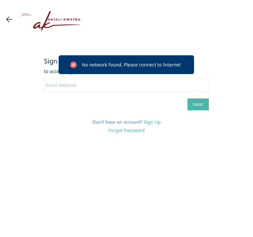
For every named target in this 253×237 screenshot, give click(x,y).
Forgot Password (126, 130)
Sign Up (152, 122)
